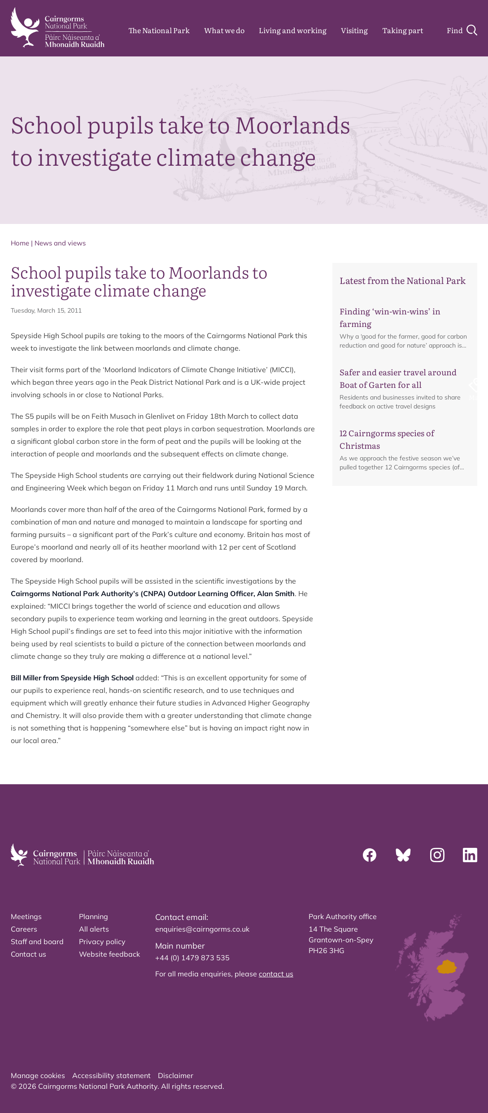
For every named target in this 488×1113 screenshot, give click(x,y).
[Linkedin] (470, 855)
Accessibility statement (111, 1075)
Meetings (26, 916)
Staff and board (37, 941)
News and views (60, 243)
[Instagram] (437, 855)
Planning (93, 916)
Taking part (402, 30)
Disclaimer (175, 1075)
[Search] (462, 30)
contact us (276, 973)
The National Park (159, 30)
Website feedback (109, 954)
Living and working (293, 30)
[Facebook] (369, 855)
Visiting (354, 30)
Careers (24, 928)
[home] (58, 27)
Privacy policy (102, 941)
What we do (224, 30)
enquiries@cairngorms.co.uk (202, 928)
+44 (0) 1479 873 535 (192, 957)
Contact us (28, 954)
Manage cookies (38, 1075)
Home (20, 243)
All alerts (94, 928)
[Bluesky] (403, 855)
